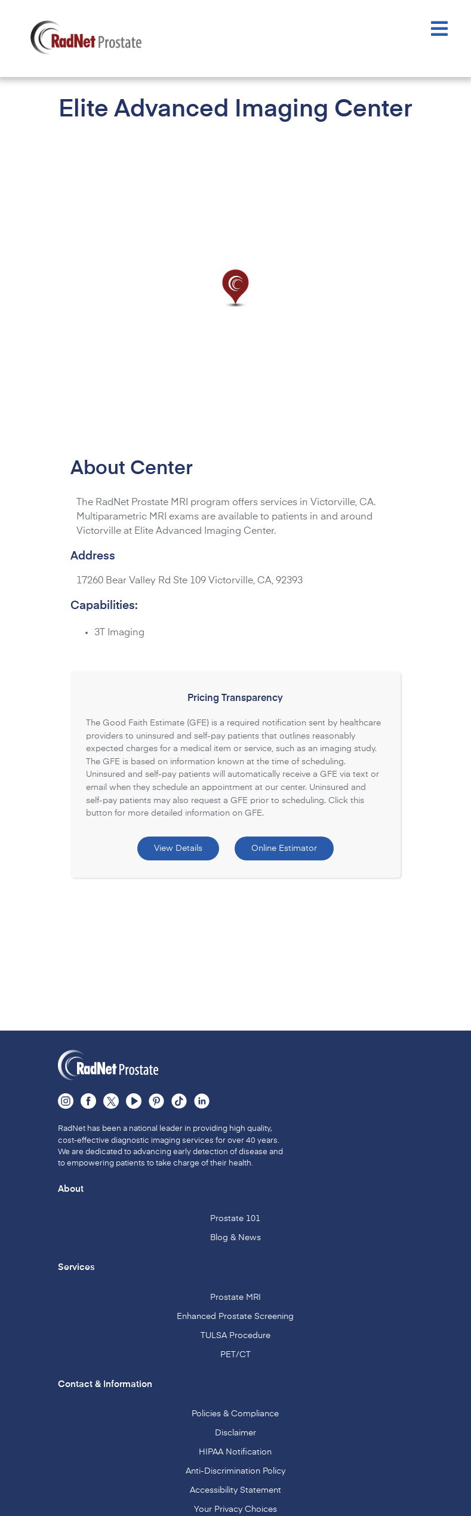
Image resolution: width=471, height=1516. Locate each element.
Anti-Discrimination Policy (235, 1471)
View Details (178, 848)
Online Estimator (284, 848)
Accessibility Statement (235, 1490)
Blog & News (235, 1238)
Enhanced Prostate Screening (235, 1316)
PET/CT (235, 1355)
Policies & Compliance (235, 1414)
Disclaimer (235, 1433)
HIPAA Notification (235, 1452)
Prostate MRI (235, 1297)
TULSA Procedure (235, 1336)
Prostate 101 (235, 1218)
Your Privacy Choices (235, 1509)
